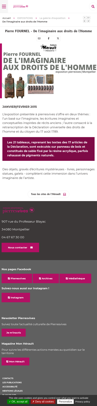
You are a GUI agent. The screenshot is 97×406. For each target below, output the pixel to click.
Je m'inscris (13, 332)
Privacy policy (82, 401)
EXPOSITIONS (25, 18)
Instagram (17, 297)
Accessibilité (9, 386)
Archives (47, 278)
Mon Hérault (17, 361)
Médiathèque (77, 278)
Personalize (65, 401)
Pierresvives (18, 278)
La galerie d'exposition (53, 18)
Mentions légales (12, 391)
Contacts (7, 378)
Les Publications (12, 382)
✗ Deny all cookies (43, 401)
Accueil (6, 18)
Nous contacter (17, 247)
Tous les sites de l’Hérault (46, 194)
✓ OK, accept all (18, 401)
